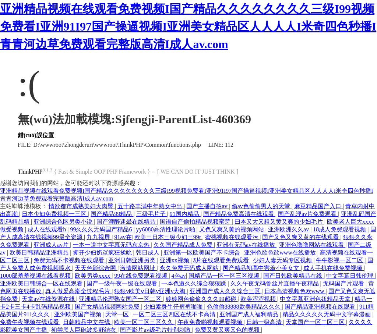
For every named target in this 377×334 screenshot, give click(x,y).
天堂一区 (117, 314)
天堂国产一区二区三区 (316, 322)
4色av (179, 276)
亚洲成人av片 (52, 245)
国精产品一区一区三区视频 (224, 276)
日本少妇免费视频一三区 (55, 214)
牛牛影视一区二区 (340, 260)
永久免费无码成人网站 (190, 268)
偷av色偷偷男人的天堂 (262, 206)
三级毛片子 (151, 214)
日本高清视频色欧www (295, 291)
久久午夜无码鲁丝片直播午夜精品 (275, 283)
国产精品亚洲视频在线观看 (321, 306)
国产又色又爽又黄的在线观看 (301, 237)
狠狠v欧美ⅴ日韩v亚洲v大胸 (150, 291)
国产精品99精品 (112, 214)
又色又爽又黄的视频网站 (232, 229)
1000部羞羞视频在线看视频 (36, 276)
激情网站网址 (138, 268)
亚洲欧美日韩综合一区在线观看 (42, 283)
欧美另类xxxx (93, 276)
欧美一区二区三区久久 (144, 322)
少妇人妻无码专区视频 (283, 260)
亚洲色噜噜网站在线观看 (312, 245)
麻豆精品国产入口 (318, 206)
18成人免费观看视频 (340, 229)
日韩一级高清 (264, 322)
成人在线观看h (47, 229)
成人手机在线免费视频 (333, 268)
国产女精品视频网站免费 (108, 306)
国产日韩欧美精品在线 (293, 276)
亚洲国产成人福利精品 (249, 314)
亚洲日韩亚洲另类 (132, 260)
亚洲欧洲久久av (289, 229)
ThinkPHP (30, 171)
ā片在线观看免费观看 (221, 260)
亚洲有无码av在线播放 (246, 245)
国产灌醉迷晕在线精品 (126, 221)
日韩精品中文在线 (87, 322)
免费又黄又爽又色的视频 (228, 330)
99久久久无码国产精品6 (101, 229)
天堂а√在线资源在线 (49, 299)
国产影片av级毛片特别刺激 (156, 330)
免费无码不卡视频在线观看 (70, 260)
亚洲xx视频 (175, 260)
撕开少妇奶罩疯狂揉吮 (103, 252)
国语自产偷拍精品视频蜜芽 (196, 221)
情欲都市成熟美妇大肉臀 (82, 206)
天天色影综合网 (96, 268)
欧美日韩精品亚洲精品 (40, 252)
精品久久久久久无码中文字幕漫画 (327, 314)
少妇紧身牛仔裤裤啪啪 (174, 306)
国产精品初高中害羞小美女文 (262, 268)
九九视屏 (99, 237)
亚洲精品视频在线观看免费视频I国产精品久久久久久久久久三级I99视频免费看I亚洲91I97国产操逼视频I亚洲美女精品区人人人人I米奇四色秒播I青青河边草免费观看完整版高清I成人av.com (188, 26)
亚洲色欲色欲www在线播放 (280, 252)
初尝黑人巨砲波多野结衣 (84, 330)
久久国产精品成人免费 (184, 245)
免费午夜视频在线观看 (30, 322)
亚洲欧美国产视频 (78, 314)
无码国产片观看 (344, 283)
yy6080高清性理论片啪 (166, 229)
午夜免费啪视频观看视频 (210, 322)
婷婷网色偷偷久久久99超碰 (202, 299)
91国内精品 (185, 214)
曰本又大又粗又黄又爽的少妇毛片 (279, 221)
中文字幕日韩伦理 (350, 276)
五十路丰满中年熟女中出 (150, 206)
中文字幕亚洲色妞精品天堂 (316, 299)
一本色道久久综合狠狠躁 (194, 283)
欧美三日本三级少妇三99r (168, 237)
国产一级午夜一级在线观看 (123, 283)
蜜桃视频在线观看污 (232, 237)
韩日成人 (148, 252)
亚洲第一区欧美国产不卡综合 (202, 252)
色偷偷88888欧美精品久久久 (244, 306)
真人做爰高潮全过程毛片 (78, 291)
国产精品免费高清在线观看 (239, 214)
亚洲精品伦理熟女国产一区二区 (121, 299)
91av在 (122, 237)
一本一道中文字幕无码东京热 (112, 245)
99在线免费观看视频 (141, 276)
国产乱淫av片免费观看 (308, 214)
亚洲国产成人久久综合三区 (226, 291)
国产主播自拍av (207, 206)
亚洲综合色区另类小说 (64, 221)
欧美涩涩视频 (258, 299)
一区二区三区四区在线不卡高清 (175, 314)
